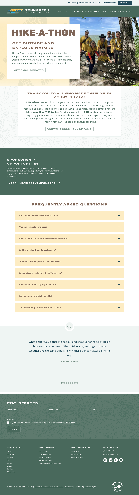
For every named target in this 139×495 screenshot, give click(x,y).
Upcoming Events (77, 452)
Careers (9, 465)
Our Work (76, 11)
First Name (12, 407)
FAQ (8, 459)
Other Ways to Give (46, 459)
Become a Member (46, 456)
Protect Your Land (90, 3)
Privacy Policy (69, 420)
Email (94, 407)
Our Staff (10, 456)
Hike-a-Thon (116, 11)
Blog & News (76, 449)
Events (105, 11)
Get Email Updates (78, 456)
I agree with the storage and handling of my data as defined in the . (43, 420)
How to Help (91, 11)
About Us (62, 11)
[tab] (62, 383)
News (128, 11)
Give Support (43, 449)
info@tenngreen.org (110, 452)
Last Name (54, 407)
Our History (11, 469)
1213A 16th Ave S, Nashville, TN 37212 (49, 487)
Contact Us (109, 3)
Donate (72, 3)
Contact (10, 462)
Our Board (10, 452)
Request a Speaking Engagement (51, 462)
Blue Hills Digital (90, 487)
